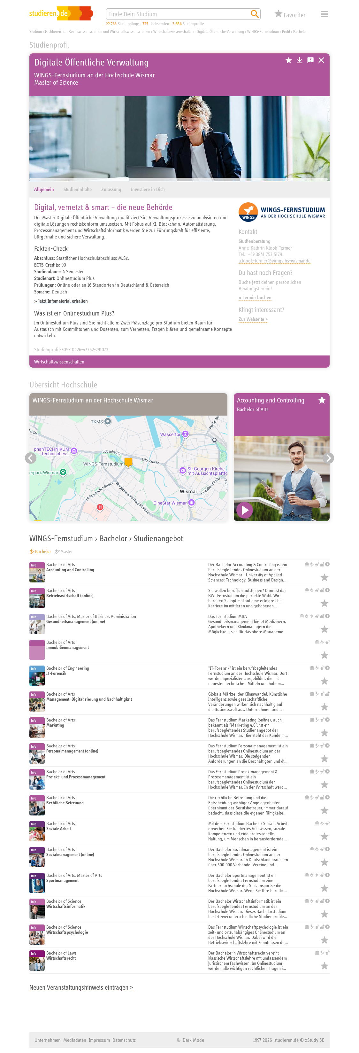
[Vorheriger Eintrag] (30, 458)
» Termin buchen (255, 297)
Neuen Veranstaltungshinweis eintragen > (81, 987)
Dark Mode (192, 1040)
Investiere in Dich (148, 189)
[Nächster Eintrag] (328, 458)
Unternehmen (47, 1040)
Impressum (99, 1040)
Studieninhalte (78, 189)
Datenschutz (124, 1040)
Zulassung (111, 189)
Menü (324, 14)
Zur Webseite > (253, 319)
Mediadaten (74, 1040)
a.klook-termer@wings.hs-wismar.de (274, 260)
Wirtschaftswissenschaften (59, 361)
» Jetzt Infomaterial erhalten (61, 301)
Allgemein (44, 189)
